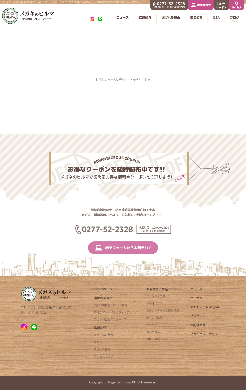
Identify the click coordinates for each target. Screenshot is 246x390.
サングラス (153, 325)
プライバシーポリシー (205, 334)
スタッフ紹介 (102, 349)
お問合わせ (198, 325)
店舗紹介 (100, 328)
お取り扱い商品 (157, 289)
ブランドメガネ (155, 296)
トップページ (103, 289)
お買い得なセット (157, 339)
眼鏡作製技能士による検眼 (110, 305)
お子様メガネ (154, 303)
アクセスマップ (103, 356)
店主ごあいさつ (103, 335)
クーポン (196, 298)
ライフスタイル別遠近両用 (162, 310)
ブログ (194, 316)
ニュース (196, 289)
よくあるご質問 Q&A (204, 307)
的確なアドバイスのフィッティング (116, 312)
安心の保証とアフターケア (110, 319)
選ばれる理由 (103, 298)
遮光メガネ (153, 332)
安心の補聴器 (154, 317)
